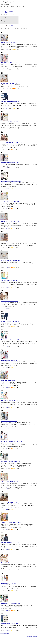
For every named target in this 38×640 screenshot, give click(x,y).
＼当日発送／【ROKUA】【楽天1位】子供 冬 (10, 522)
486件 (7, 427)
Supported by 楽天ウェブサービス (32, 636)
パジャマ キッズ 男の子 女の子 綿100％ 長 (10, 101)
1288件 (7, 69)
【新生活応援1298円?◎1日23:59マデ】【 (9, 42)
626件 (7, 308)
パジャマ (2, 16)
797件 (7, 208)
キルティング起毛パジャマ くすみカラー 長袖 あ (11, 241)
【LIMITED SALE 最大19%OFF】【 (9, 360)
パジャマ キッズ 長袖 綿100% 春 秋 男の (9, 301)
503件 (7, 387)
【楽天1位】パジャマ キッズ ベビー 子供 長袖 (10, 400)
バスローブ (3, 20)
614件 (7, 326)
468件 (7, 448)
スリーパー (3, 18)
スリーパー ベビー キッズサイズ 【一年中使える (11, 441)
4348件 (7, 49)
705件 (7, 228)
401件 (7, 509)
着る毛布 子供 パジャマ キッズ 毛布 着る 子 (10, 461)
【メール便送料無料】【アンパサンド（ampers (11, 181)
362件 (7, 610)
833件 (7, 188)
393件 (7, 549)
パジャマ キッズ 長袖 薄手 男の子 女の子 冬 (10, 481)
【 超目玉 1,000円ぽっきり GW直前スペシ (10, 583)
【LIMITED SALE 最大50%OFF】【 (9, 421)
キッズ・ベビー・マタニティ (6, 11)
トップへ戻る (10, 25)
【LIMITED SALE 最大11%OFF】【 (9, 380)
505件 (7, 367)
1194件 (7, 88)
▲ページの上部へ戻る (4, 633)
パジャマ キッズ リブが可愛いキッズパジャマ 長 (11, 142)
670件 (7, 267)
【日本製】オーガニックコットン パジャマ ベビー (11, 221)
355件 (7, 630)
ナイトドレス (3, 17)
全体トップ (2, 10)
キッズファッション (4, 12)
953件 (7, 128)
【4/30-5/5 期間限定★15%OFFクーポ (9, 562)
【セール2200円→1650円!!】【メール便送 (10, 339)
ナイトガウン (3, 21)
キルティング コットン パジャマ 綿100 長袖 (10, 260)
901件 (7, 149)
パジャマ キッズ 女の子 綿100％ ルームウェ (10, 542)
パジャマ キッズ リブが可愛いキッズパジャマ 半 (11, 502)
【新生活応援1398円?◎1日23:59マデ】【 (9, 62)
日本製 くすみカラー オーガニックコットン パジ (11, 83)
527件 (7, 346)
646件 (7, 287)
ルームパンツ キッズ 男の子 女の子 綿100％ (10, 321)
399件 (7, 529)
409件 (7, 488)
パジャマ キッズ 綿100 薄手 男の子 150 (9, 280)
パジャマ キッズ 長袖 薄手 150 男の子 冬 (9, 122)
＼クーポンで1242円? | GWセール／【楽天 (10, 201)
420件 (7, 468)
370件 (7, 590)
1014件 (7, 108)
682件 (7, 247)
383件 (7, 569)
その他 (2, 23)
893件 (7, 167)
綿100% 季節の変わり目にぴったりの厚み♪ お (10, 623)
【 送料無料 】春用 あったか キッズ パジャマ (10, 162)
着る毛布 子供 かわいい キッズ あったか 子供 (10, 603)
